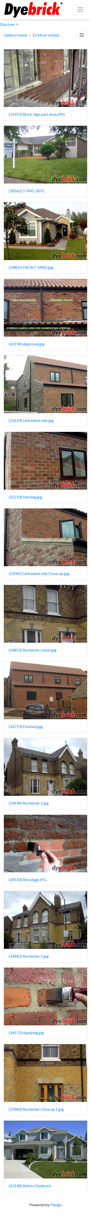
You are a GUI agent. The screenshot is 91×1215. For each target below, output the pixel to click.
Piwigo (56, 1204)
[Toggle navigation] (81, 35)
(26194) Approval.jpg (26, 343)
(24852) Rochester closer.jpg (33, 650)
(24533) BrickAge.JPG (28, 879)
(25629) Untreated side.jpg (31, 420)
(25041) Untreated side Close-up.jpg (39, 573)
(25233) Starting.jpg (25, 497)
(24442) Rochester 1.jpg (29, 956)
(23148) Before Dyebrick (30, 1185)
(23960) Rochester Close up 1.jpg (36, 1109)
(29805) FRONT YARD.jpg (31, 267)
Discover (7, 24)
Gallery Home (15, 35)
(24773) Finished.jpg (26, 726)
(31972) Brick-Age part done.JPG (37, 114)
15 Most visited (46, 35)
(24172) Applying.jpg (26, 1032)
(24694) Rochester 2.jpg (29, 803)
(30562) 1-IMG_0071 (27, 190)
